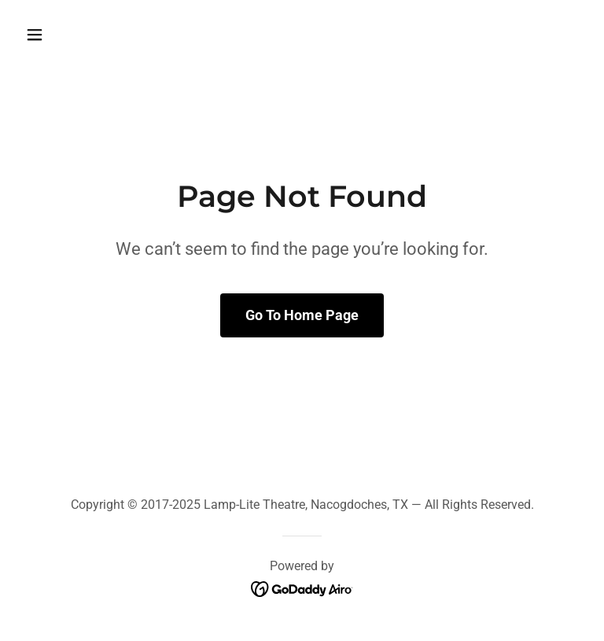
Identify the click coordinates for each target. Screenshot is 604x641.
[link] (302, 588)
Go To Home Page (302, 315)
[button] (84, 34)
